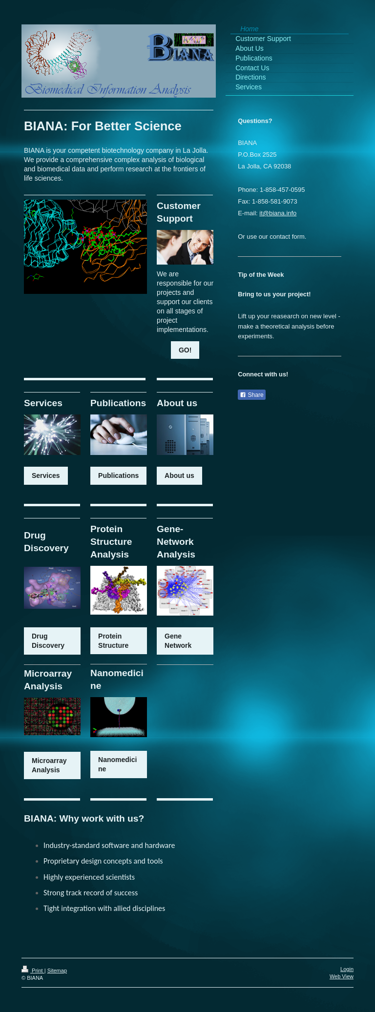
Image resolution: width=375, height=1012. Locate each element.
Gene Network (178, 640)
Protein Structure (113, 640)
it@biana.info (277, 213)
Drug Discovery (48, 640)
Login (347, 969)
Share (251, 395)
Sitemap (57, 970)
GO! (185, 350)
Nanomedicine (117, 764)
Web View (342, 976)
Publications (118, 475)
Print (32, 970)
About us (179, 475)
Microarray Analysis (49, 765)
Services (46, 475)
